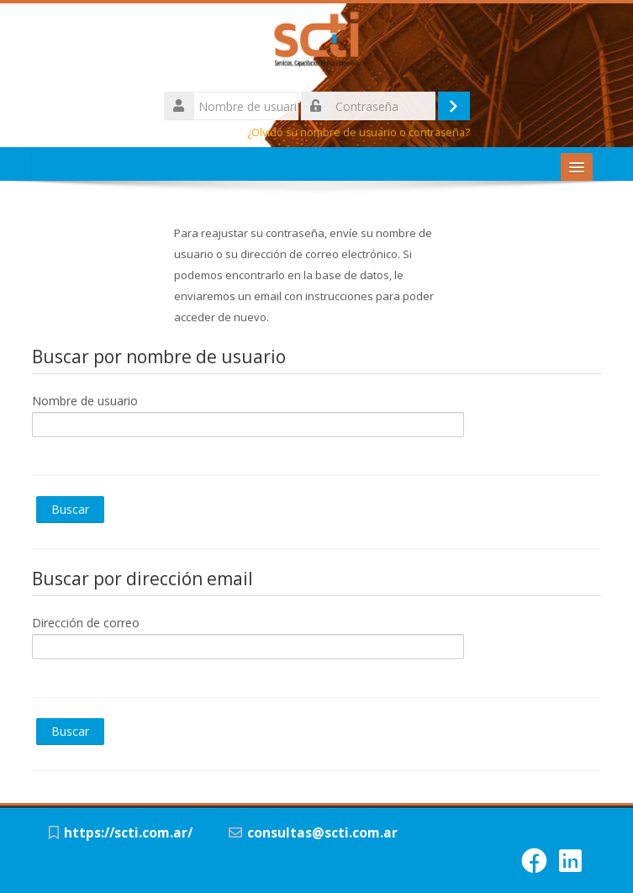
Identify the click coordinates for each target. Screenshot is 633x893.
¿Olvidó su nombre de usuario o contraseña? (358, 132)
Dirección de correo (86, 623)
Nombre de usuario (85, 401)
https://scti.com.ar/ (128, 833)
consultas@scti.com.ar (322, 833)
